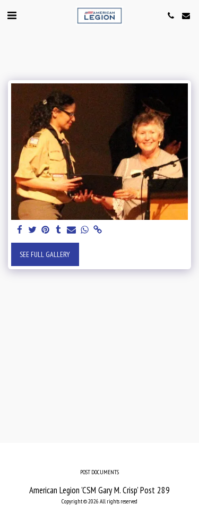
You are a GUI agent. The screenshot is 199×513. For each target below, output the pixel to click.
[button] (12, 15)
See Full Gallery (45, 254)
